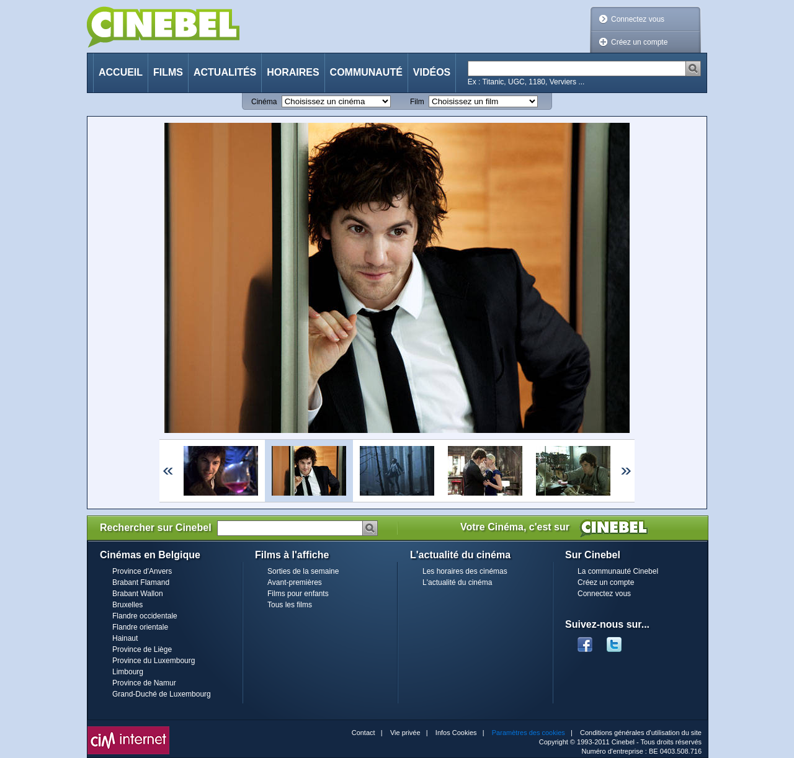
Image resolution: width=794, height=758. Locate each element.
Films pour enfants (298, 593)
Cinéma (264, 101)
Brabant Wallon (137, 593)
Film (417, 101)
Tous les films (289, 604)
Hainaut (125, 638)
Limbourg (127, 671)
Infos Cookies (456, 732)
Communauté (366, 72)
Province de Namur (144, 683)
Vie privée (405, 732)
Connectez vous (637, 19)
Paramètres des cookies (528, 732)
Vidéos (431, 72)
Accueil (121, 72)
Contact (363, 732)
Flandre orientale (140, 627)
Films (168, 72)
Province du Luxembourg (153, 660)
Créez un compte (639, 42)
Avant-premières (294, 582)
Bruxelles (127, 604)
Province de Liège (142, 649)
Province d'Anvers (142, 571)
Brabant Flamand (140, 582)
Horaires (293, 72)
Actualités (225, 72)
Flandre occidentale (144, 616)
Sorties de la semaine (303, 571)
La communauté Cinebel (618, 571)
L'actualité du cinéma (457, 582)
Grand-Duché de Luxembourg (161, 694)
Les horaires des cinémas (464, 571)
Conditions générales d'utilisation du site (641, 732)
